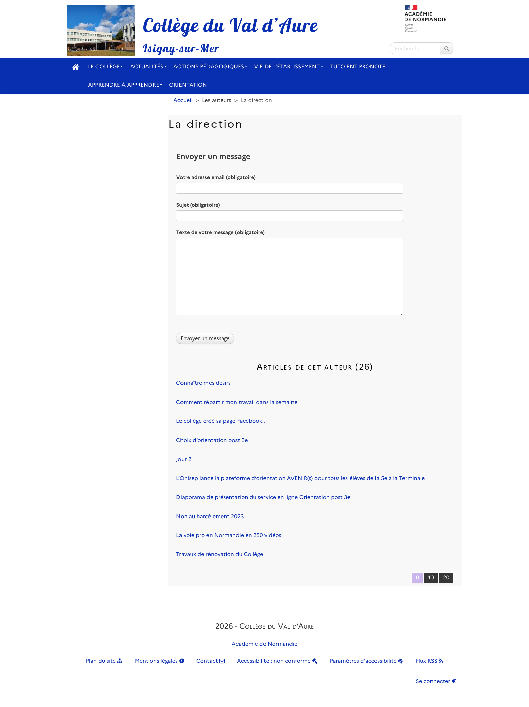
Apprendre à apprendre (125, 85)
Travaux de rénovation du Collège (219, 554)
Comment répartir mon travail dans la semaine (237, 402)
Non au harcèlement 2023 (210, 516)
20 (446, 578)
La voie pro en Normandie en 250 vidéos (228, 535)
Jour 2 (183, 459)
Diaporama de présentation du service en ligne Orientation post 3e (263, 497)
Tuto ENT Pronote (357, 67)
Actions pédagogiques (210, 67)
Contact (210, 661)
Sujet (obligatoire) (198, 205)
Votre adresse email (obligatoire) (215, 177)
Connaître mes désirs (203, 383)
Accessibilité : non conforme (277, 661)
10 (431, 578)
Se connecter (436, 681)
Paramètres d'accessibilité (367, 661)
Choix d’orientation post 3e (212, 440)
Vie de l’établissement (288, 67)
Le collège (105, 67)
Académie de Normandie (265, 644)
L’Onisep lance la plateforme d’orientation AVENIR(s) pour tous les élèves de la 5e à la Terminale (300, 478)
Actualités (148, 67)
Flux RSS (429, 661)
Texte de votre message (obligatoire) (220, 232)
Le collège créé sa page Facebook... (221, 421)
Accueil (183, 100)
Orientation (188, 85)
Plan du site (104, 661)
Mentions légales (159, 661)
